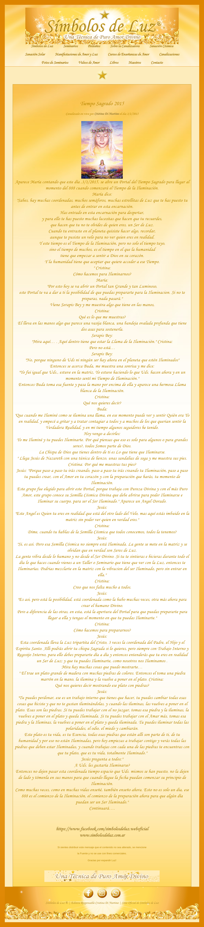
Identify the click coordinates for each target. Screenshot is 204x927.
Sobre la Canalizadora (124, 46)
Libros (113, 62)
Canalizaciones (169, 54)
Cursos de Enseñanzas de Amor (128, 54)
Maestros (134, 62)
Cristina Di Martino (106, 114)
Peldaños (94, 46)
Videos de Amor (88, 62)
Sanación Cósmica (161, 46)
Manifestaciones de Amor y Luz (76, 54)
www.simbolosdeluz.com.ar (102, 835)
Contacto (157, 62)
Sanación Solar (35, 54)
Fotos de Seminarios (54, 62)
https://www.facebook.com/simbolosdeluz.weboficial (102, 828)
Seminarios (70, 46)
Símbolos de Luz (42, 46)
